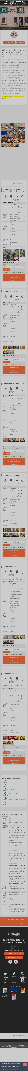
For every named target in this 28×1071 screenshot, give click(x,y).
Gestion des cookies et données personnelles (9, 1069)
